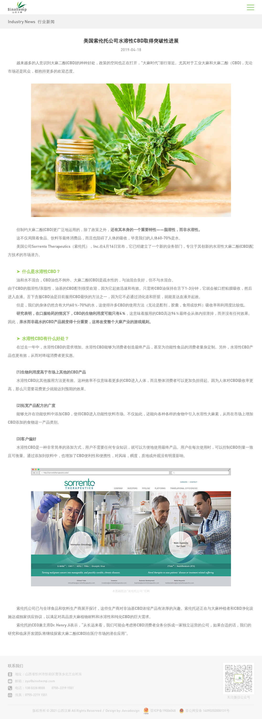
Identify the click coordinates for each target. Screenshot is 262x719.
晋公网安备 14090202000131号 (204, 714)
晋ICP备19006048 (163, 714)
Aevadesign (131, 714)
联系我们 (15, 669)
